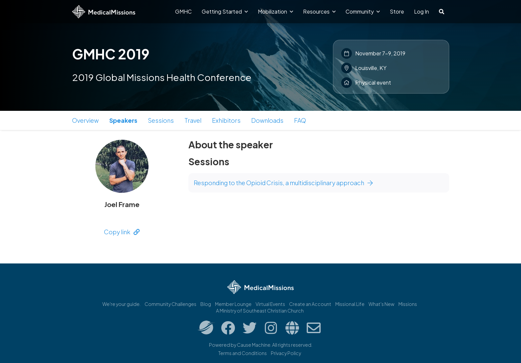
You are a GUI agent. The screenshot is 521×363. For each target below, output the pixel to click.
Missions (407, 304)
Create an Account (310, 304)
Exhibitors (226, 120)
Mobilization (275, 11)
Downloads (267, 120)
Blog (205, 304)
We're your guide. (121, 304)
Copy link (122, 232)
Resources (319, 11)
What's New (381, 304)
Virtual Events (270, 304)
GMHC (183, 11)
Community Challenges (170, 304)
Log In (421, 11)
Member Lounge (233, 304)
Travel (192, 120)
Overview (85, 120)
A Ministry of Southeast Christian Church (260, 311)
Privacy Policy (286, 353)
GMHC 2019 (111, 53)
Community (363, 11)
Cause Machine (253, 345)
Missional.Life (350, 304)
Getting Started (225, 11)
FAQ (300, 120)
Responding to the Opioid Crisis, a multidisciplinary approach (283, 182)
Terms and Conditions (242, 353)
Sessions (161, 120)
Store (397, 11)
